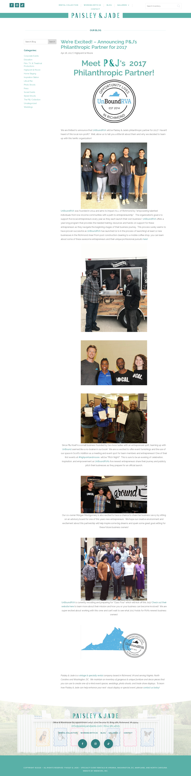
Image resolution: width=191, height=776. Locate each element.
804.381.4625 (112, 725)
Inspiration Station (31, 77)
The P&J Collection (32, 100)
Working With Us (92, 5)
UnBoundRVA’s (102, 461)
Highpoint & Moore (32, 70)
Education (28, 60)
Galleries (122, 5)
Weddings (28, 107)
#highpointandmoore (89, 457)
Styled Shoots (30, 96)
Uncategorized (30, 103)
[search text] (163, 6)
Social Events (29, 92)
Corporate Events (31, 56)
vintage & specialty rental (91, 675)
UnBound (67, 449)
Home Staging (30, 74)
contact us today (151, 687)
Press (26, 88)
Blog (109, 5)
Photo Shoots (29, 85)
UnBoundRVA (100, 130)
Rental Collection (68, 5)
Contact (95, 9)
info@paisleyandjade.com (86, 725)
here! (145, 239)
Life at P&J (28, 81)
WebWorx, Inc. (101, 771)
